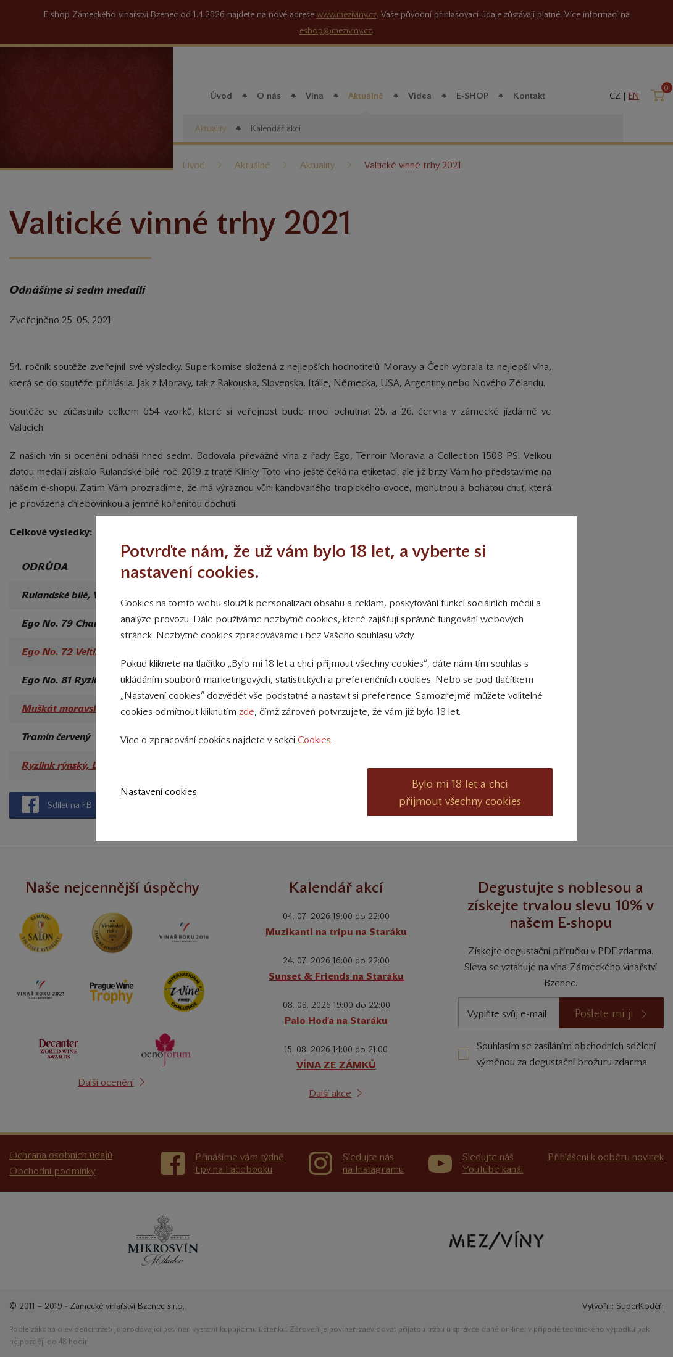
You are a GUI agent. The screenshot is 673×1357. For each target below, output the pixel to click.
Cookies (314, 740)
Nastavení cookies (158, 792)
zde (246, 711)
